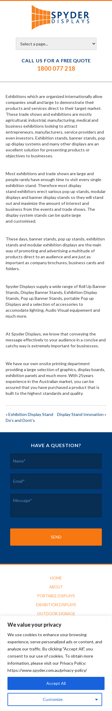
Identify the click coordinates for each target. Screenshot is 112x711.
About (56, 587)
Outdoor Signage (56, 613)
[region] (56, 663)
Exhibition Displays (56, 604)
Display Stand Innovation (80, 414)
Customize (53, 699)
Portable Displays (56, 595)
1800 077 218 (56, 68)
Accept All (56, 683)
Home (56, 578)
